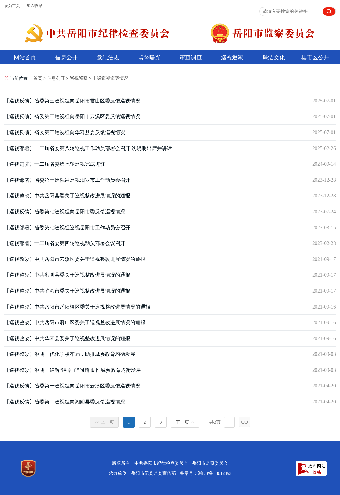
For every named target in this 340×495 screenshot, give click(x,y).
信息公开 (66, 57)
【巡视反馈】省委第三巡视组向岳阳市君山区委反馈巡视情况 (72, 101)
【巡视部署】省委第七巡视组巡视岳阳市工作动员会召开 (67, 227)
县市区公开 (315, 57)
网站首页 (25, 57)
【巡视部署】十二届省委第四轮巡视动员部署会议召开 (64, 243)
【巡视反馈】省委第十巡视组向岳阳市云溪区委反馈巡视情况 (72, 386)
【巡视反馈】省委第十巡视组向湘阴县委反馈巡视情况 (64, 402)
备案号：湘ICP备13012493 (206, 473)
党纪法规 (108, 57)
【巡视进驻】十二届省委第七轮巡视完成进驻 (54, 164)
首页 (37, 78)
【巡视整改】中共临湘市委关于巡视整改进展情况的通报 (67, 291)
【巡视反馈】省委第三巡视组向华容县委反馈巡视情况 (64, 132)
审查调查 (191, 57)
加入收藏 (34, 6)
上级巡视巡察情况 (110, 78)
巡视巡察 (232, 57)
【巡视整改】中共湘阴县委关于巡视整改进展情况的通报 (67, 275)
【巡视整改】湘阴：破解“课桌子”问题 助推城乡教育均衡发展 (72, 370)
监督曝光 (149, 57)
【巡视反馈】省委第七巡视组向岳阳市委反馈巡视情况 (64, 211)
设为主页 (12, 6)
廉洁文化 (273, 57)
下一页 (185, 422)
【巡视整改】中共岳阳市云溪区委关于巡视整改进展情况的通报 (74, 259)
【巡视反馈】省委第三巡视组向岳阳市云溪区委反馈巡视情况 (72, 116)
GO (244, 422)
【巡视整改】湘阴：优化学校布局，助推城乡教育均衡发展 (69, 354)
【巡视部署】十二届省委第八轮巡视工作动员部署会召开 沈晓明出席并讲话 (88, 148)
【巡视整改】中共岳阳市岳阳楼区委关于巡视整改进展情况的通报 (77, 307)
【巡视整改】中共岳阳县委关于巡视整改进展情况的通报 (67, 196)
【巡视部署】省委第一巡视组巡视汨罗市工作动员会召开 (67, 180)
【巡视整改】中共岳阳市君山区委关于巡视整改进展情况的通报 (74, 322)
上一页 (104, 422)
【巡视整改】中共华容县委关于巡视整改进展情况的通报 (67, 338)
